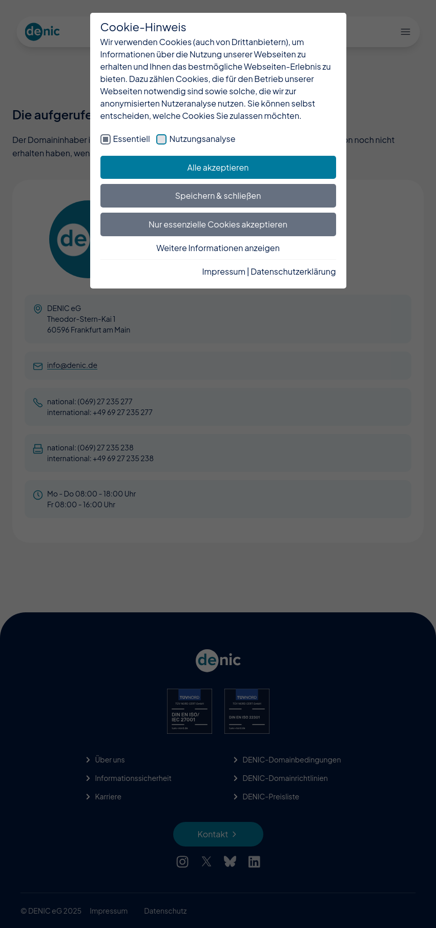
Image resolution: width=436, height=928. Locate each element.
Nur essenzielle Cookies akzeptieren (218, 224)
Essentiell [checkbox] (131, 138)
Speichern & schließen (218, 195)
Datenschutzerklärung (293, 271)
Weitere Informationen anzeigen (218, 247)
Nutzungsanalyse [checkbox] (202, 138)
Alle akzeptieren (218, 167)
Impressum (223, 271)
